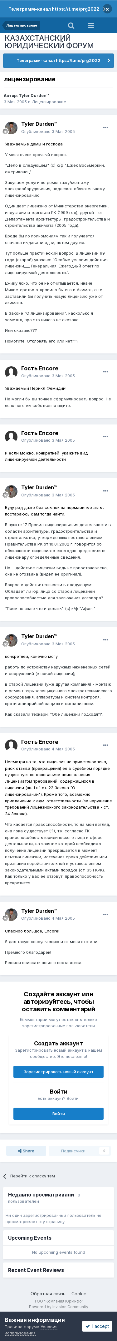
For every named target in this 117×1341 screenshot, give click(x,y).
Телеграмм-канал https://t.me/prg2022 (53, 9)
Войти (58, 1113)
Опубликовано (48, 131)
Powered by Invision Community (58, 1306)
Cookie (78, 1293)
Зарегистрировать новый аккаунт (59, 1071)
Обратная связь (48, 1293)
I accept (97, 1326)
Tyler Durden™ (34, 95)
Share (26, 1151)
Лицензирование (49, 101)
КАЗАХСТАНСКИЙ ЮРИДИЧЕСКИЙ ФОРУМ (49, 41)
